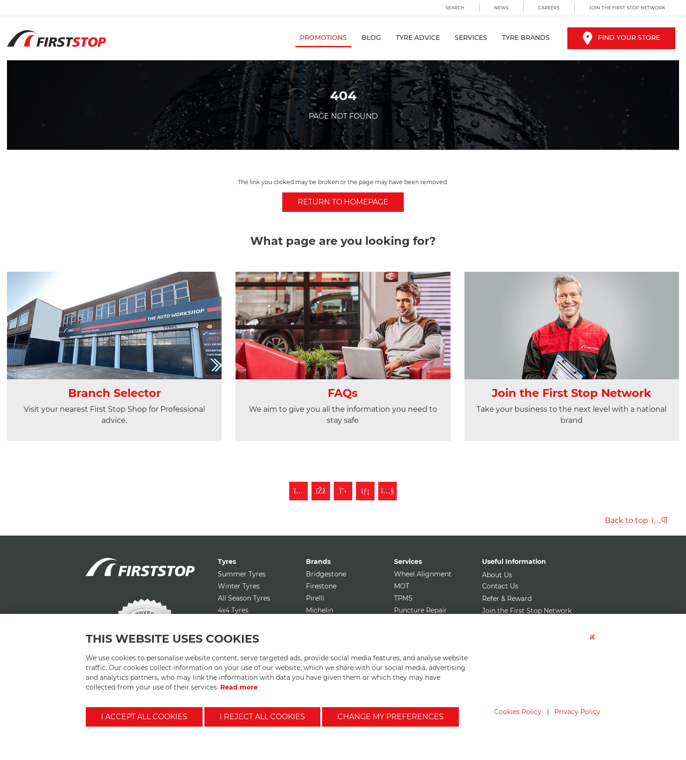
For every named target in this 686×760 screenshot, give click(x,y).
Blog (371, 37)
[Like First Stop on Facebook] (320, 491)
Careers (548, 7)
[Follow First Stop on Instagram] (298, 491)
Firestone (321, 586)
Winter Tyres (239, 586)
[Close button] (595, 642)
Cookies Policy (517, 712)
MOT (401, 586)
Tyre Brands (526, 37)
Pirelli (315, 598)
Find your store (621, 37)
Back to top (636, 520)
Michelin (319, 610)
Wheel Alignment (422, 574)
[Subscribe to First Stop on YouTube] (387, 491)
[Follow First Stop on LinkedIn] (365, 491)
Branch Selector (114, 393)
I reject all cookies (262, 716)
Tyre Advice (418, 37)
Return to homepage (343, 202)
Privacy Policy (577, 712)
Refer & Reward (507, 598)
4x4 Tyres (233, 610)
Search (454, 7)
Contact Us (500, 586)
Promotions (323, 37)
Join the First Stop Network (627, 7)
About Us (497, 575)
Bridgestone (326, 574)
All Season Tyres (244, 598)
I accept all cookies (144, 716)
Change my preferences (390, 716)
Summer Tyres (242, 574)
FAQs (343, 393)
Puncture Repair (420, 610)
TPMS (403, 598)
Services (471, 37)
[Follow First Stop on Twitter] (343, 491)
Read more (239, 687)
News (501, 7)
